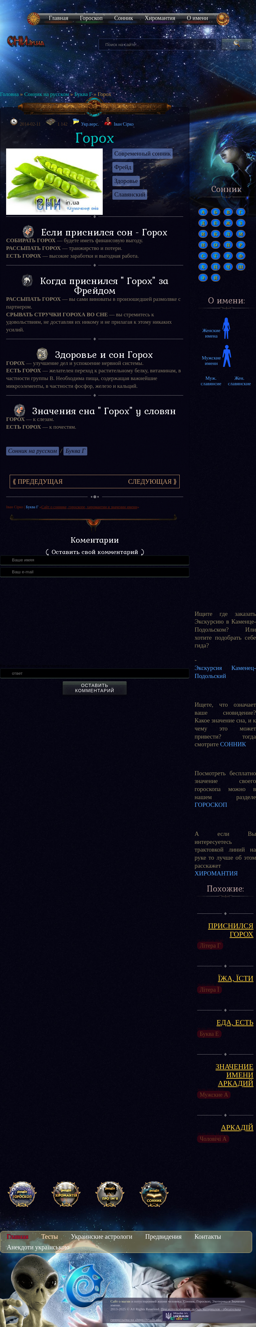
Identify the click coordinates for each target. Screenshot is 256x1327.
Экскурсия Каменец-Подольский (225, 671)
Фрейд (122, 167)
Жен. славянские (239, 381)
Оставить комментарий (94, 688)
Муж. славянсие (211, 381)
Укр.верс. (85, 122)
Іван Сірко (124, 124)
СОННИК (233, 744)
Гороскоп (91, 18)
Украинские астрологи (101, 1236)
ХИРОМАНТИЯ (216, 873)
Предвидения (163, 1236)
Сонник (123, 18)
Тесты (49, 1236)
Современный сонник (142, 153)
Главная (58, 18)
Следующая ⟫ (152, 481)
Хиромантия (160, 18)
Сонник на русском (46, 94)
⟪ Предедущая (38, 481)
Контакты (207, 1236)
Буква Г (83, 94)
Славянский (129, 194)
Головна (9, 94)
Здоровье (126, 180)
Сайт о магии (120, 1301)
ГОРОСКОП (210, 804)
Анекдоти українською (38, 1247)
